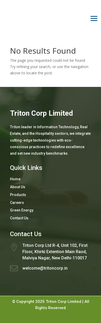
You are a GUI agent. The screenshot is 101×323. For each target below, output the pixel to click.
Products (18, 195)
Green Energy (21, 210)
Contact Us (19, 218)
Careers (17, 203)
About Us (17, 187)
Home (15, 179)
